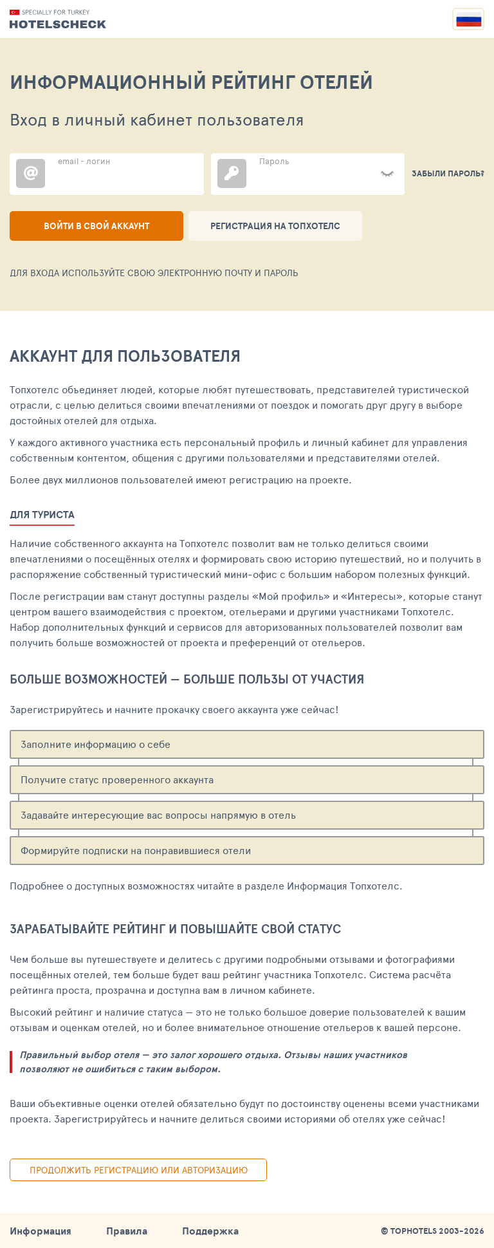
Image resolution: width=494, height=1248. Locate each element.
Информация (40, 1230)
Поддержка (210, 1230)
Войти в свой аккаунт (96, 225)
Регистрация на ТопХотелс (275, 225)
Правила (126, 1230)
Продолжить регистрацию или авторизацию (139, 1170)
